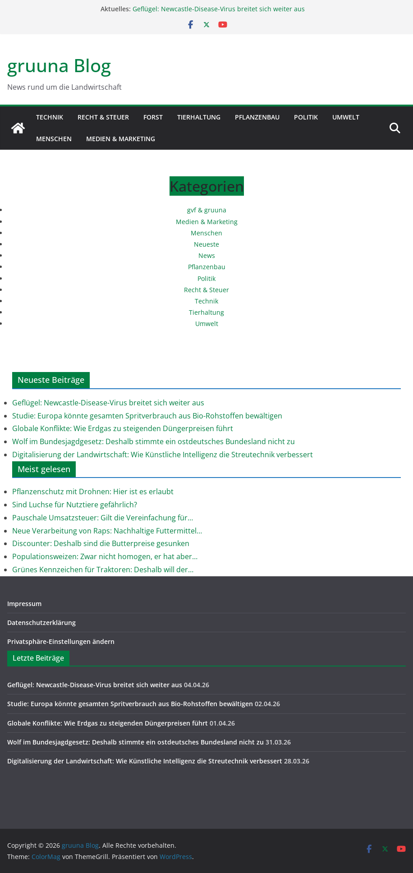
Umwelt (345, 117)
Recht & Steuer (103, 117)
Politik (306, 117)
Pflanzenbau (257, 117)
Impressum (24, 603)
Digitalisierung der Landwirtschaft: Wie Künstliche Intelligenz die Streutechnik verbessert (162, 454)
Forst (153, 117)
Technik (49, 117)
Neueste (206, 244)
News (206, 255)
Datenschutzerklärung (41, 622)
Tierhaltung (198, 117)
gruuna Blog (59, 65)
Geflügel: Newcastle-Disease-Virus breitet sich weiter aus (219, 9)
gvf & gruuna (206, 210)
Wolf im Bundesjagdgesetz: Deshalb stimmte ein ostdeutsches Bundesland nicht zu (153, 441)
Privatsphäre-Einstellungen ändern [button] (61, 641)
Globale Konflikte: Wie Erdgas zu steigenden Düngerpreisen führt (122, 428)
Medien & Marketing (120, 138)
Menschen (54, 138)
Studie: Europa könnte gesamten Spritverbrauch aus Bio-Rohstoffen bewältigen (147, 416)
